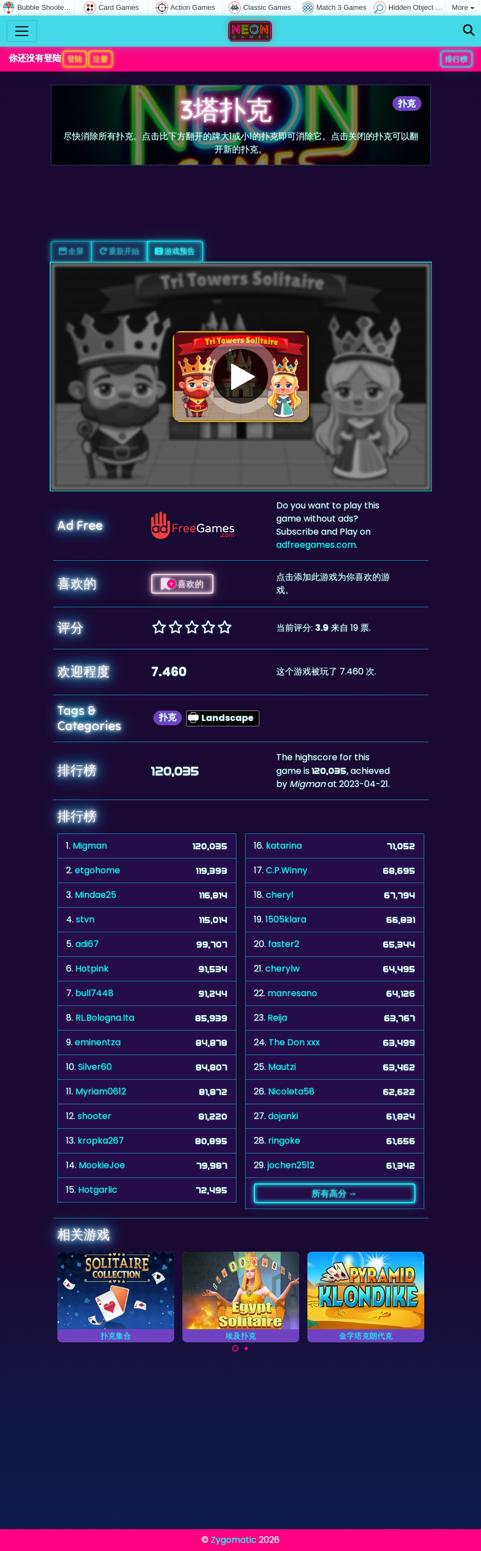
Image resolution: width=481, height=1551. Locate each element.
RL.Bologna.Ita (104, 1017)
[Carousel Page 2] (246, 1348)
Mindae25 (95, 895)
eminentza (98, 1042)
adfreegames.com (316, 544)
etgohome (97, 870)
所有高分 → (334, 1193)
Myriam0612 (100, 1091)
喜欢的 (182, 583)
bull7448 (94, 993)
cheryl (279, 895)
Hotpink (92, 968)
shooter (94, 1116)
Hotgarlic (97, 1189)
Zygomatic (234, 1540)
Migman (90, 845)
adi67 (87, 944)
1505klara (285, 919)
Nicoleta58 (291, 1091)
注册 (100, 59)
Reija (277, 1017)
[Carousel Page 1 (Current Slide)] (235, 1348)
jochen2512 (291, 1165)
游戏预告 (175, 251)
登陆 (74, 59)
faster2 (283, 944)
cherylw (282, 968)
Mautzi (282, 1067)
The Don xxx (294, 1042)
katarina (284, 845)
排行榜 (456, 59)
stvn (85, 919)
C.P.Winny (286, 870)
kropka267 (101, 1140)
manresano (292, 993)
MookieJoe (102, 1165)
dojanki (283, 1116)
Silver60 (95, 1067)
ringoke (284, 1140)
